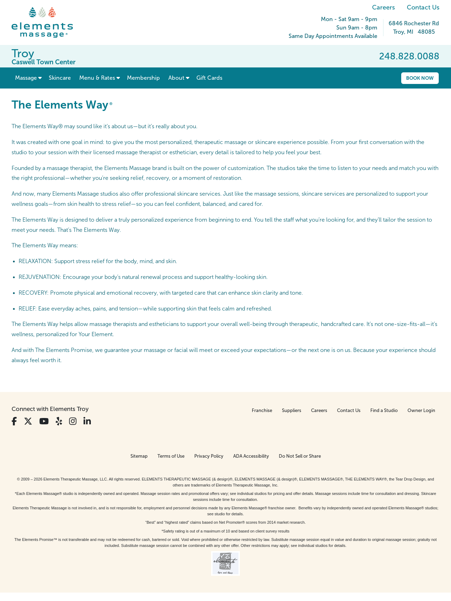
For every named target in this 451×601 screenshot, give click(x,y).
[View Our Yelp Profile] (59, 421)
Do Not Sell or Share (300, 456)
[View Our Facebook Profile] (14, 421)
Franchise (262, 410)
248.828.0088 (409, 56)
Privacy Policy (208, 456)
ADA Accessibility (251, 456)
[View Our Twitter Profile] (28, 421)
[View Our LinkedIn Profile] (87, 421)
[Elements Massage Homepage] (47, 22)
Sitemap (139, 456)
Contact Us (423, 7)
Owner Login (421, 410)
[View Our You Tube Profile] (44, 421)
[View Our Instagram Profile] (72, 421)
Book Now (420, 78)
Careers (383, 7)
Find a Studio (384, 410)
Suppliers (291, 410)
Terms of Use (170, 456)
